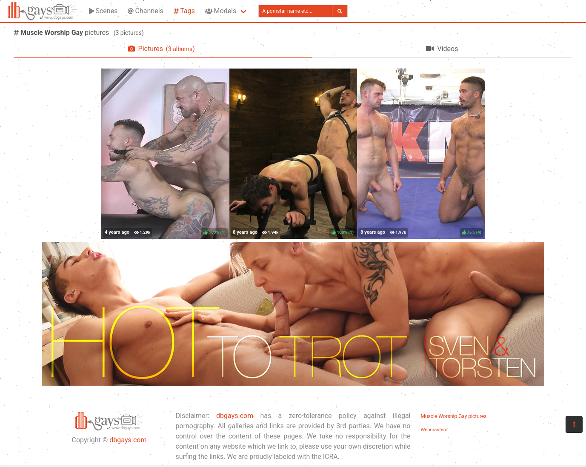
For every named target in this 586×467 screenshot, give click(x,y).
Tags (184, 11)
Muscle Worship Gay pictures (454, 416)
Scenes (103, 11)
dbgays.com (127, 440)
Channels (145, 11)
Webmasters (434, 430)
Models (220, 11)
